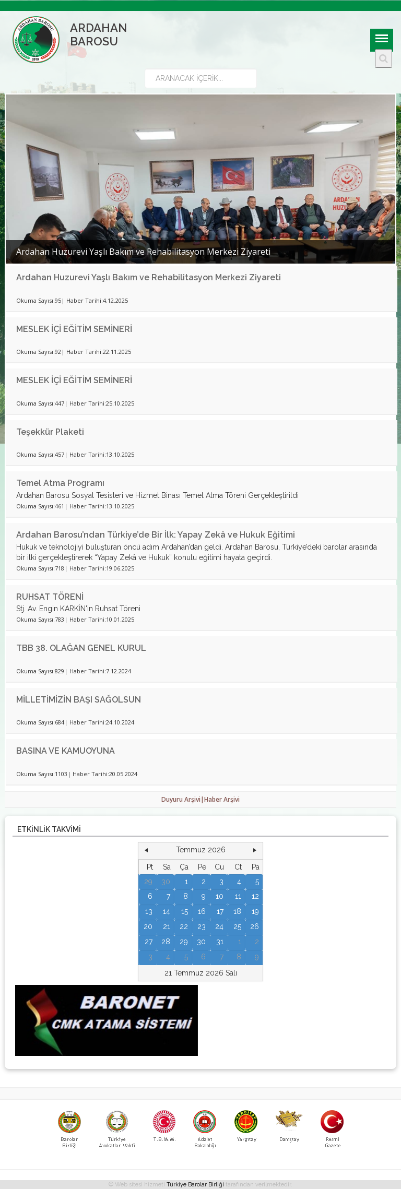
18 (237, 911)
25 (237, 926)
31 (219, 941)
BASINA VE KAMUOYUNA (65, 751)
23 (201, 926)
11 (238, 896)
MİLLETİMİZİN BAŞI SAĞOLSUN (78, 700)
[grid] (200, 912)
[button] (146, 850)
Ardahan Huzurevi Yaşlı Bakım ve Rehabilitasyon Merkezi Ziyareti (148, 277)
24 (219, 926)
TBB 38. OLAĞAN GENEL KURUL (81, 648)
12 (255, 896)
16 (202, 911)
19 (255, 911)
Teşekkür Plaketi (50, 432)
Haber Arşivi (222, 799)
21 (166, 926)
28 (165, 941)
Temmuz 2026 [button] (201, 850)
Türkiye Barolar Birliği (195, 1184)
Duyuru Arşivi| (182, 799)
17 (220, 911)
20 (148, 926)
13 (148, 911)
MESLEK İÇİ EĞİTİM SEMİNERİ (74, 329)
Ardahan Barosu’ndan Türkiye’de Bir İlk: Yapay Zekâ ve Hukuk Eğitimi (155, 535)
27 (148, 941)
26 (254, 926)
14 (166, 911)
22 (184, 926)
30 (165, 881)
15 (184, 911)
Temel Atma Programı (60, 483)
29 (148, 881)
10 (219, 896)
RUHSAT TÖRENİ (50, 597)
